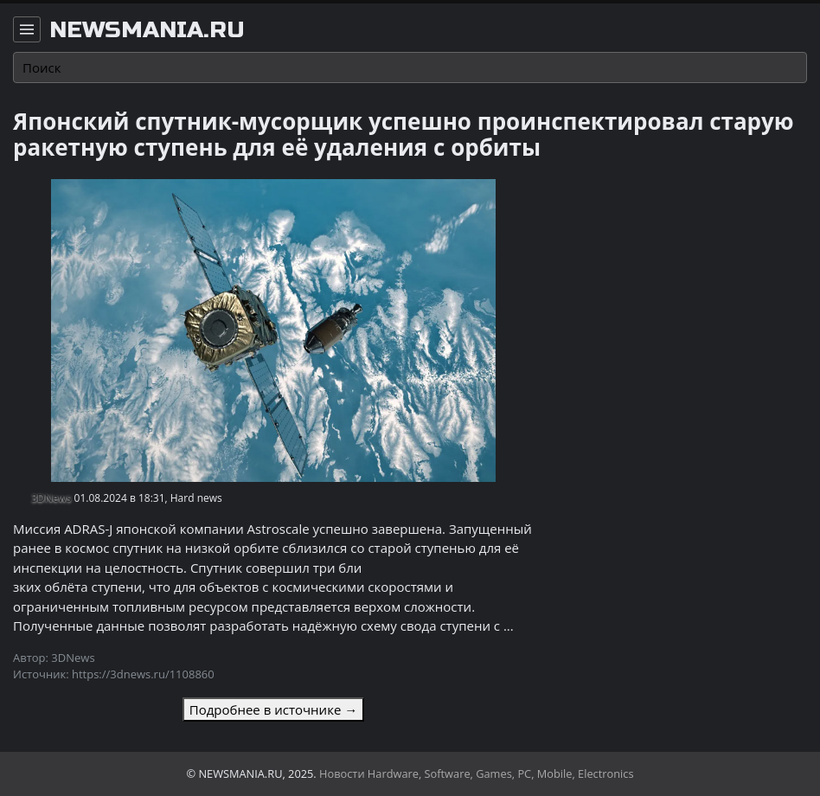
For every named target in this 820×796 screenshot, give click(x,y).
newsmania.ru (147, 30)
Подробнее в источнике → (273, 709)
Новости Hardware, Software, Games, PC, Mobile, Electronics (476, 773)
